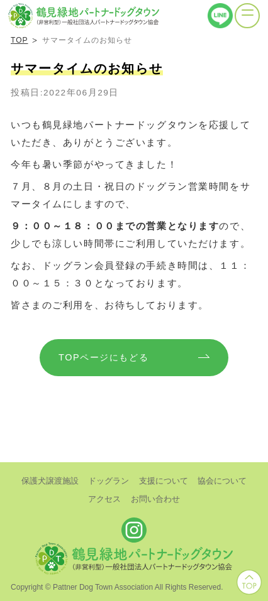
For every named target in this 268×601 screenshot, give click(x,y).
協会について (222, 480)
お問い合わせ (155, 499)
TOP (19, 40)
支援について (163, 480)
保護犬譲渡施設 (50, 480)
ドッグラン (108, 480)
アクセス (104, 499)
